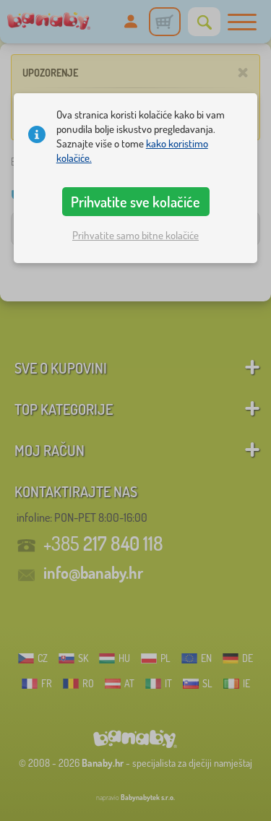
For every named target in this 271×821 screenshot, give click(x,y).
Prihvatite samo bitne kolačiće (135, 235)
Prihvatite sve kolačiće (135, 201)
